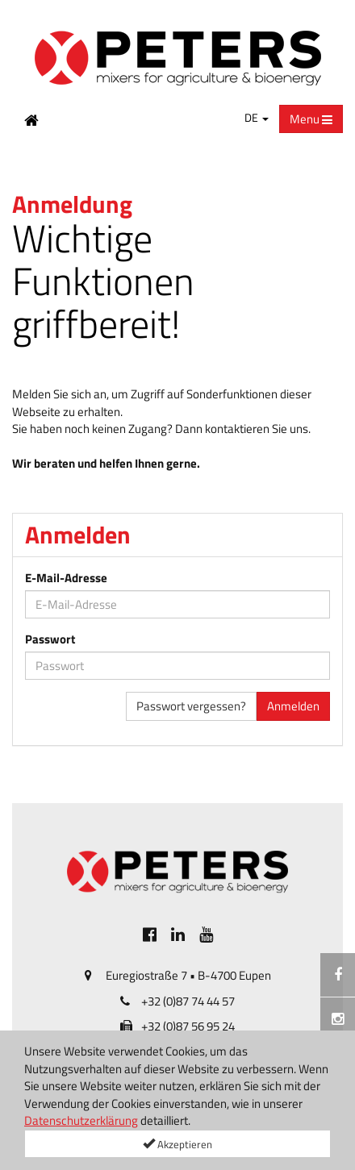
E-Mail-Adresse (66, 577)
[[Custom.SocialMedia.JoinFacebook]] (150, 934)
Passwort (50, 639)
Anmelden (293, 706)
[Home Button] (31, 119)
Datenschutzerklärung (81, 1120)
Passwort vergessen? (191, 706)
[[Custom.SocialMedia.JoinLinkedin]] (178, 934)
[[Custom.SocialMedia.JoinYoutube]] (206, 934)
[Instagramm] (337, 1019)
